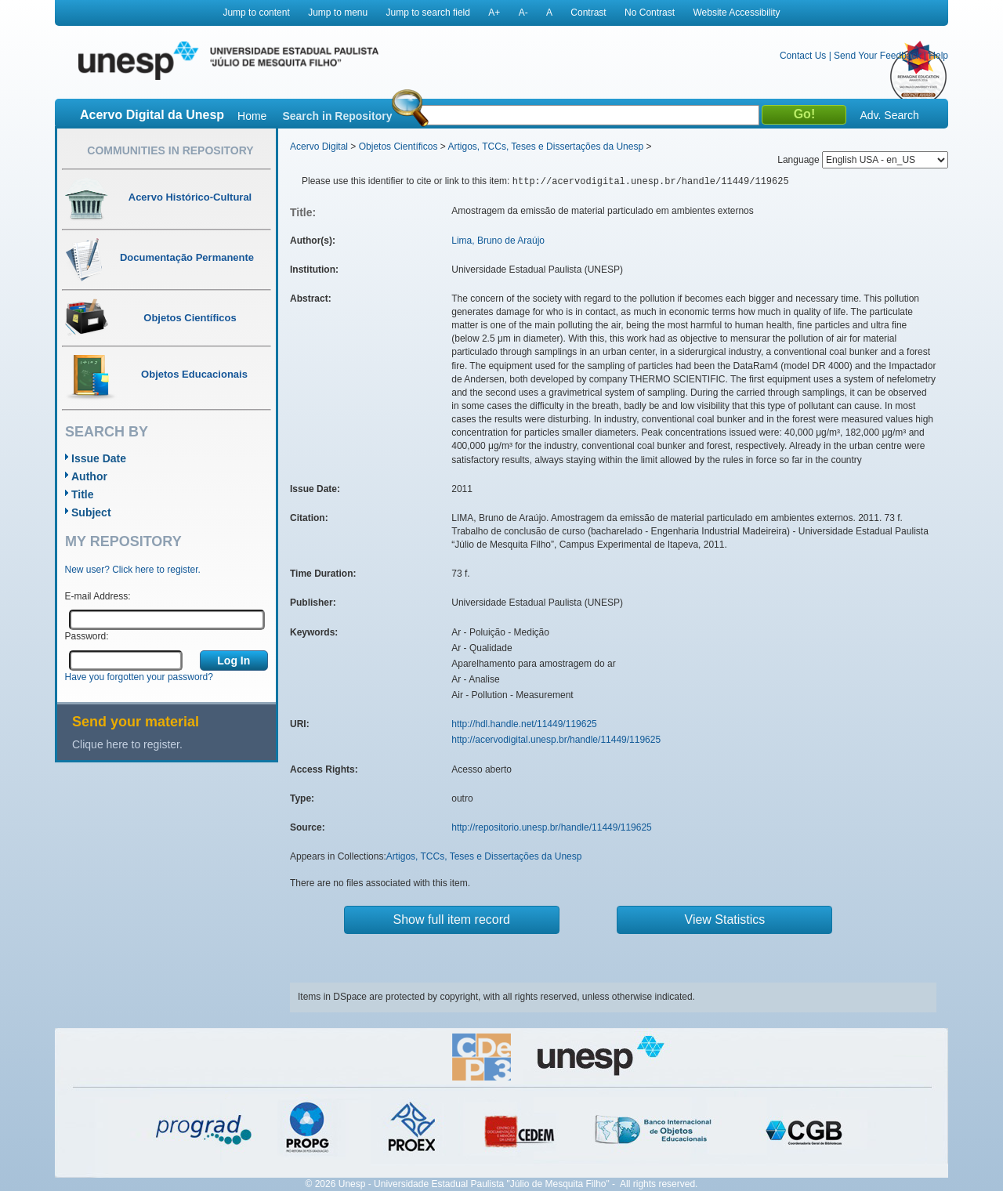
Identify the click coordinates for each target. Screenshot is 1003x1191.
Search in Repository (337, 116)
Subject (91, 512)
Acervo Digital (319, 146)
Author (89, 476)
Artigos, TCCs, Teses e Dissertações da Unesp (545, 146)
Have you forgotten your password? (139, 677)
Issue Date (98, 458)
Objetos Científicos (398, 146)
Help (938, 55)
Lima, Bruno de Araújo (498, 240)
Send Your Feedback (877, 55)
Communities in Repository (170, 150)
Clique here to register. (127, 744)
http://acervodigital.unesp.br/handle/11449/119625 (556, 739)
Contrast (588, 12)
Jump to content (256, 12)
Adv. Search (889, 115)
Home (251, 116)
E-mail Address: (98, 596)
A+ (494, 12)
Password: (87, 636)
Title (82, 494)
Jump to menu (338, 12)
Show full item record (451, 919)
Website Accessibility (736, 12)
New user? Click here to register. (133, 569)
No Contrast (650, 12)
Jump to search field (428, 12)
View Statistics (725, 919)
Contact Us (803, 55)
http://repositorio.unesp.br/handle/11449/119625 (551, 827)
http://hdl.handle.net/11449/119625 (524, 724)
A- (523, 12)
